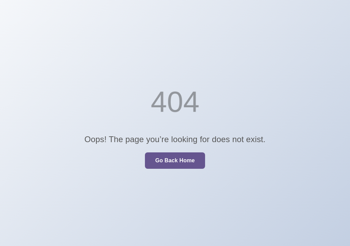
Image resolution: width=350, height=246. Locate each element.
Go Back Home (175, 160)
